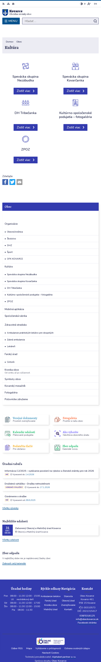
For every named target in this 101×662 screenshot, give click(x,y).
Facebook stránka (87, 612)
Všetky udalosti (10, 529)
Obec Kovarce (59, 650)
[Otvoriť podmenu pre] (94, 204)
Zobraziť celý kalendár (14, 552)
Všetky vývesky (10, 497)
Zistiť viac (23, 80)
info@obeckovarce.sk (87, 608)
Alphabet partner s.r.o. (64, 646)
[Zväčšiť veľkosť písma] (89, 4)
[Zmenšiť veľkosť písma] (84, 4)
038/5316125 (87, 605)
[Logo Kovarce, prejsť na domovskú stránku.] (50, 12)
